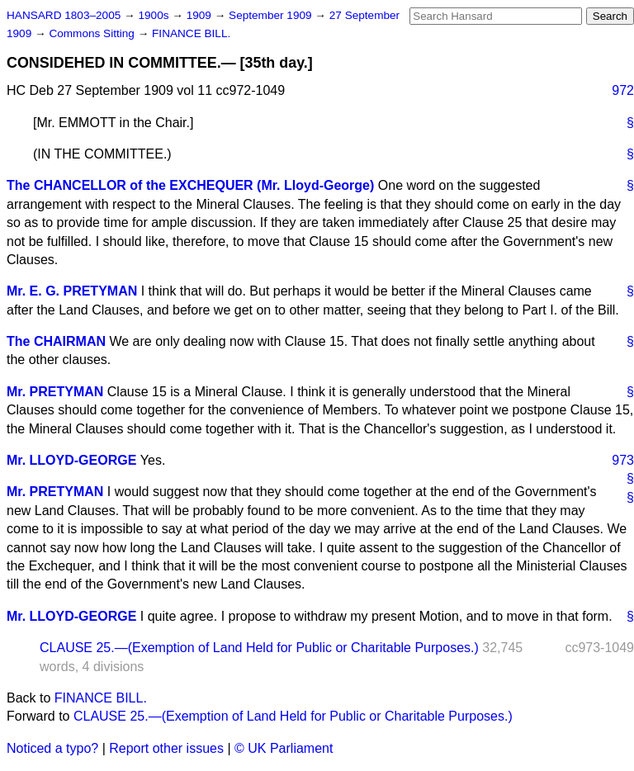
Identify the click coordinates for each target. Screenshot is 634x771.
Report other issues (166, 748)
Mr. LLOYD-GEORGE (71, 460)
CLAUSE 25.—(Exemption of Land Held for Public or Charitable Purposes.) (259, 648)
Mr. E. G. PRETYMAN (72, 291)
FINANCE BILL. (191, 33)
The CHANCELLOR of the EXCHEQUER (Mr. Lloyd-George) (190, 185)
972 (623, 90)
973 (623, 460)
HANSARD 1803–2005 (64, 15)
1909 (201, 15)
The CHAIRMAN (56, 341)
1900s (155, 15)
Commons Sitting (93, 33)
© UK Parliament (283, 748)
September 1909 (272, 15)
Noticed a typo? (52, 748)
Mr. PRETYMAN (55, 392)
